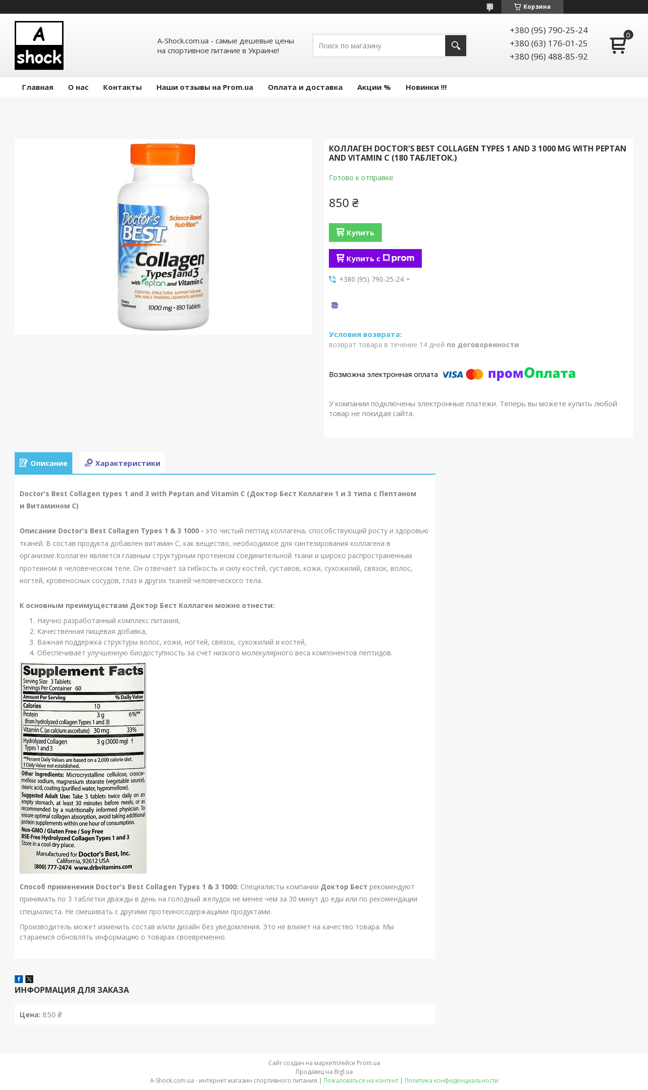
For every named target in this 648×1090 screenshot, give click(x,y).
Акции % (374, 87)
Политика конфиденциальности (451, 1080)
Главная (37, 87)
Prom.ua (368, 1063)
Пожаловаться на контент (361, 1080)
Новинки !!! (426, 87)
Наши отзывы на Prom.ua (204, 87)
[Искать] (455, 45)
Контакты (122, 87)
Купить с (380, 258)
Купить (360, 232)
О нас (78, 87)
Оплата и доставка (305, 87)
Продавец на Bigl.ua (324, 1072)
